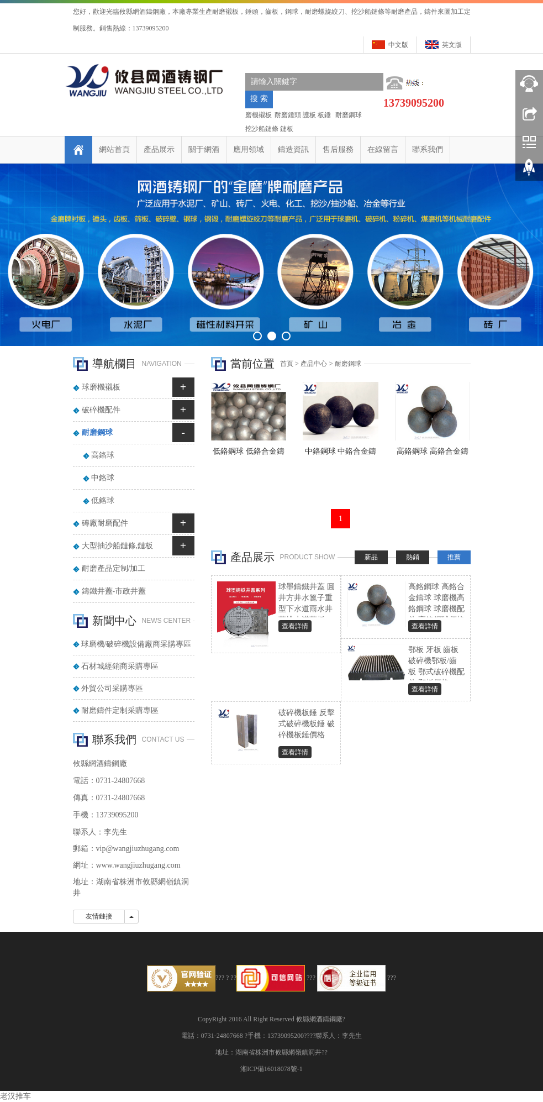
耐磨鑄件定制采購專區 (120, 710)
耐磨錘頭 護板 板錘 (303, 115)
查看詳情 (295, 626)
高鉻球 (102, 455)
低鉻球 (102, 500)
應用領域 (248, 149)
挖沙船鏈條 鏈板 (269, 129)
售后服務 (338, 149)
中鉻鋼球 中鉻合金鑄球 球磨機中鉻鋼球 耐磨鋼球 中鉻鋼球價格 (340, 455)
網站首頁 (114, 149)
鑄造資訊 (293, 149)
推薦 (454, 557)
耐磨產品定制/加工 (114, 568)
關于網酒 (203, 149)
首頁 (286, 364)
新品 (371, 557)
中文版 (398, 45)
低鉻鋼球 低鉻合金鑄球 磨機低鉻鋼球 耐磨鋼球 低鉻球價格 (248, 455)
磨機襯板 (258, 115)
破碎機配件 (101, 410)
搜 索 (259, 99)
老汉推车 (15, 1096)
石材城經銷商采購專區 (120, 666)
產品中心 (314, 364)
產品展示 (159, 149)
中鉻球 (102, 478)
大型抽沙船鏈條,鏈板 (118, 546)
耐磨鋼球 (348, 115)
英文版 (452, 45)
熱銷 (412, 557)
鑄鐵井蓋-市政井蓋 (114, 591)
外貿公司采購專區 (112, 688)
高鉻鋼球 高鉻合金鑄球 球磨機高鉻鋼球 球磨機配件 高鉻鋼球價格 (433, 455)
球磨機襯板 (101, 387)
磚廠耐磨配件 (105, 523)
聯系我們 (427, 149)
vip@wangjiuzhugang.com (138, 848)
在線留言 (382, 149)
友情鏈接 (99, 916)
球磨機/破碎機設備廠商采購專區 (136, 644)
